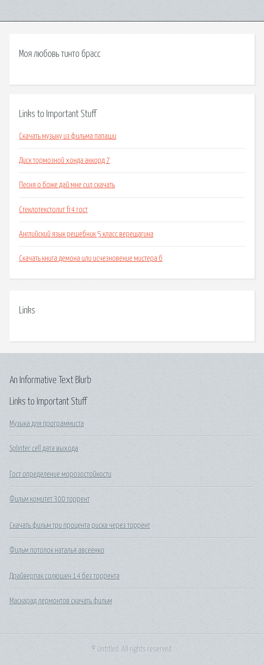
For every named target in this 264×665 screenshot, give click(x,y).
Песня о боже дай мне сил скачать (67, 185)
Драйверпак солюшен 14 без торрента (65, 576)
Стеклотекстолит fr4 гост (53, 210)
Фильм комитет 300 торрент (50, 499)
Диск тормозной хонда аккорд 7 (64, 160)
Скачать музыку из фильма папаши (67, 136)
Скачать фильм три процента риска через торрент (80, 525)
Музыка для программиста (47, 424)
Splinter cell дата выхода (44, 448)
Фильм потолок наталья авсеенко (57, 550)
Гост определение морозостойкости (61, 474)
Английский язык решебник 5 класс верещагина (86, 234)
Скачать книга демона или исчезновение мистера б (90, 258)
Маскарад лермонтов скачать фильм (61, 601)
